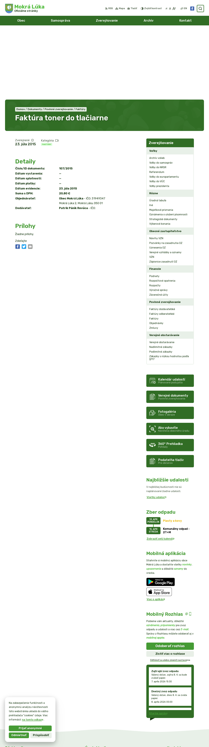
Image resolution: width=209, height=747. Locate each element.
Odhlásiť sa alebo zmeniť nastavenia (170, 590)
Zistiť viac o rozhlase (170, 584)
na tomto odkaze (32, 719)
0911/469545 (175, 714)
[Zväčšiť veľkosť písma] (174, 8)
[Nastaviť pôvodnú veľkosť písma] (170, 8)
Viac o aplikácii (156, 529)
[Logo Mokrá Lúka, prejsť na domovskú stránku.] (25, 8)
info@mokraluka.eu (179, 717)
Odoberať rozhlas (170, 576)
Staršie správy (158, 643)
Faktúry (46, 75)
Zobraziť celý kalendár (161, 469)
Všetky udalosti (156, 427)
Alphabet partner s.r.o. (101, 738)
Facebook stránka (178, 721)
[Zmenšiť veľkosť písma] (166, 8)
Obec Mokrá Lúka (149, 738)
